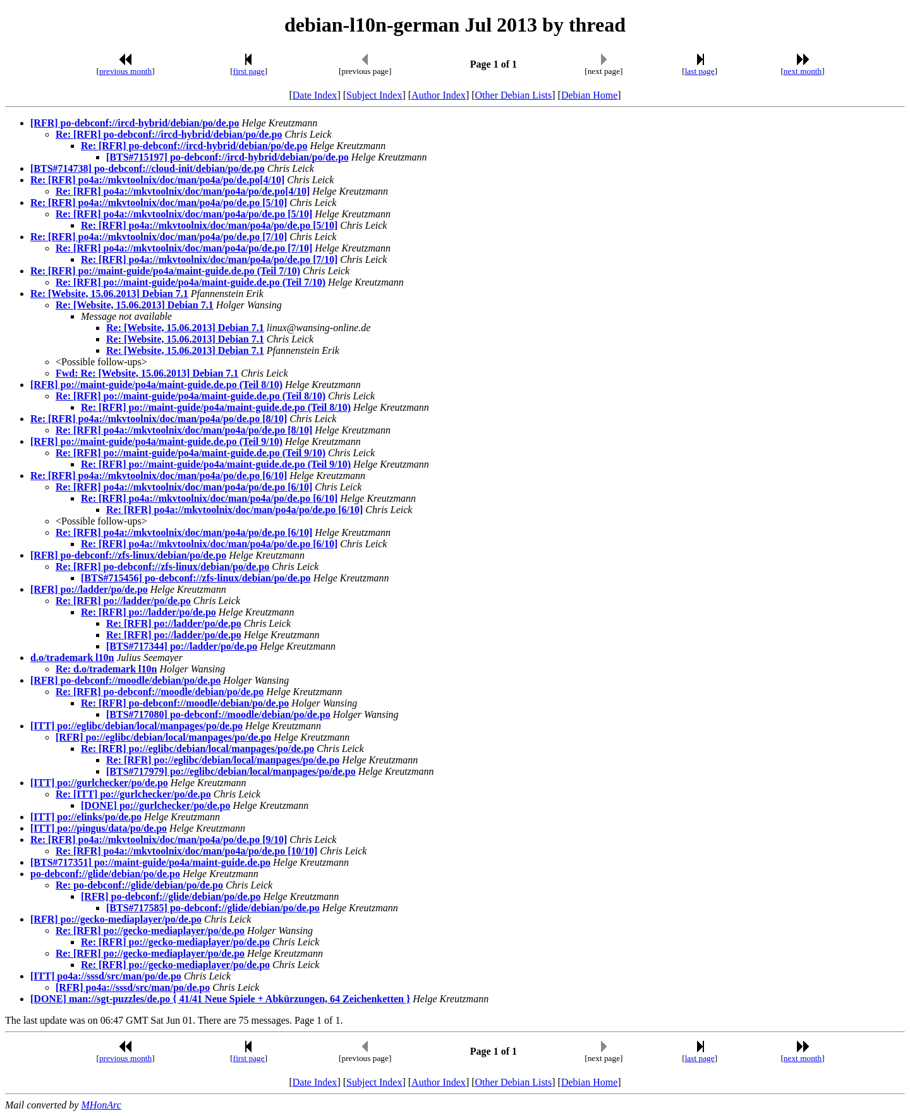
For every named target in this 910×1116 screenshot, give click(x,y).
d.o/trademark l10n (72, 657)
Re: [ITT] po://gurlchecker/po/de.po (133, 794)
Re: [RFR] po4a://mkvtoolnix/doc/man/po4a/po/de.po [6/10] (158, 475)
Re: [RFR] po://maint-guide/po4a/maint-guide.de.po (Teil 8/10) (190, 396)
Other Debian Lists (513, 95)
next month (803, 71)
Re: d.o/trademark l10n (106, 669)
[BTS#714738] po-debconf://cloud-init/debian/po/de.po (147, 168)
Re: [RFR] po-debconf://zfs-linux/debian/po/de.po (162, 566)
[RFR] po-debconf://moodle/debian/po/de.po (125, 680)
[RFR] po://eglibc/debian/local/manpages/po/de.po (163, 737)
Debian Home (589, 95)
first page (249, 71)
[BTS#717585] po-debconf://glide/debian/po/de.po (213, 907)
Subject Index (374, 95)
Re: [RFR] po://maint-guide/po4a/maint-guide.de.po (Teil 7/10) (165, 270)
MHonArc (101, 1105)
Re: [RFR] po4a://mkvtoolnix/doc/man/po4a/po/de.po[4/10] (157, 179)
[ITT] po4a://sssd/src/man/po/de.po (105, 976)
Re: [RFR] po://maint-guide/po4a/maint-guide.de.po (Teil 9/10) (190, 452)
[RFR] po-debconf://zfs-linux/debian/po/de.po (128, 555)
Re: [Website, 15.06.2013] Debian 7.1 (109, 293)
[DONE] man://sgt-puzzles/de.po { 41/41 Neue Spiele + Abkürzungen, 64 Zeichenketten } (220, 998)
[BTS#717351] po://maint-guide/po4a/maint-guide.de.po (150, 862)
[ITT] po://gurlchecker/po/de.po (99, 782)
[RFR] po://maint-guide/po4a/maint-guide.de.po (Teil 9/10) (156, 441)
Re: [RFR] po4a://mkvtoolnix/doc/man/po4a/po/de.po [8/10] (158, 418)
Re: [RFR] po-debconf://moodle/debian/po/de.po (160, 691)
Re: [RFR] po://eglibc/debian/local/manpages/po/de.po (197, 748)
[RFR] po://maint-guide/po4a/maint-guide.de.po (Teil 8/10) (156, 384)
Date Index (315, 95)
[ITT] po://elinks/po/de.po (86, 816)
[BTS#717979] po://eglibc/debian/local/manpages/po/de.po (231, 771)
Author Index (438, 95)
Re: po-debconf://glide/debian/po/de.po (139, 885)
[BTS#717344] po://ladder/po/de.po (181, 646)
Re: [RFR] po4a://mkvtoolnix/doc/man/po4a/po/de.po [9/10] (158, 839)
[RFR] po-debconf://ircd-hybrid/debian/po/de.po (134, 123)
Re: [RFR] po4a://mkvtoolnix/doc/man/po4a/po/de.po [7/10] (158, 236)
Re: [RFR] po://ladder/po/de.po (123, 600)
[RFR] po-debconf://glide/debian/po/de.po (170, 896)
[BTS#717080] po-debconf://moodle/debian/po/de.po (218, 714)
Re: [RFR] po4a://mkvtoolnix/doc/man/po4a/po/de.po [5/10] (158, 202)
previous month (125, 71)
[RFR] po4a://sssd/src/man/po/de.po (133, 987)
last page (700, 71)
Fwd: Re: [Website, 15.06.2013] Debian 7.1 (147, 373)
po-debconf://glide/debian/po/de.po (105, 873)
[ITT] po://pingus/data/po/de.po (98, 828)
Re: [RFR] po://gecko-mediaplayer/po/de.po (150, 930)
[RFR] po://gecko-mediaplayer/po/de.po (116, 919)
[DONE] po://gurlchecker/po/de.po (155, 805)
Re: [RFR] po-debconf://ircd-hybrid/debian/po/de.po (169, 134)
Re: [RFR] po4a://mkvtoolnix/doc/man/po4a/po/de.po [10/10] (186, 851)
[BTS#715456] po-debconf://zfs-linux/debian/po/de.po (196, 578)
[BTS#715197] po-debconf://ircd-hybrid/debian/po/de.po (227, 157)
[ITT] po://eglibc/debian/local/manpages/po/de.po (136, 725)
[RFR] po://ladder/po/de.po (89, 589)
